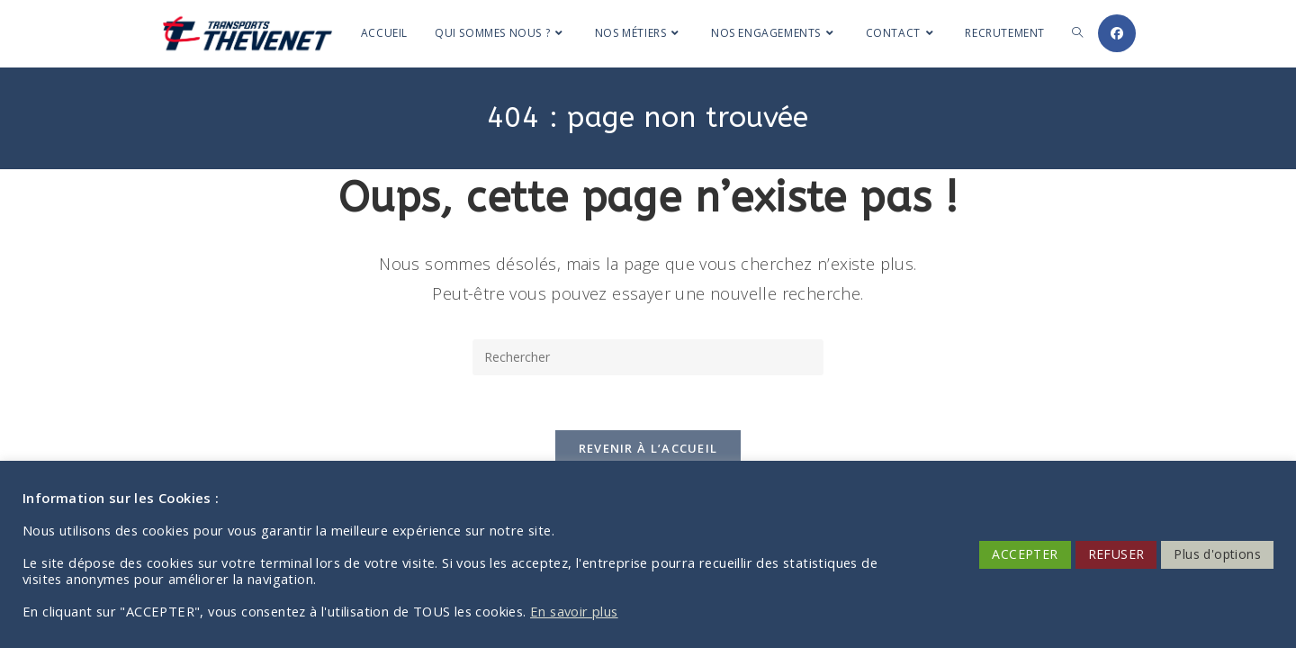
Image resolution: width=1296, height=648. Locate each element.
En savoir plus (574, 611)
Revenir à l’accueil (648, 448)
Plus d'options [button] (1217, 553)
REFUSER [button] (1116, 553)
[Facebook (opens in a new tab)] (1117, 33)
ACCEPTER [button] (1025, 553)
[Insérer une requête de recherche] (648, 357)
